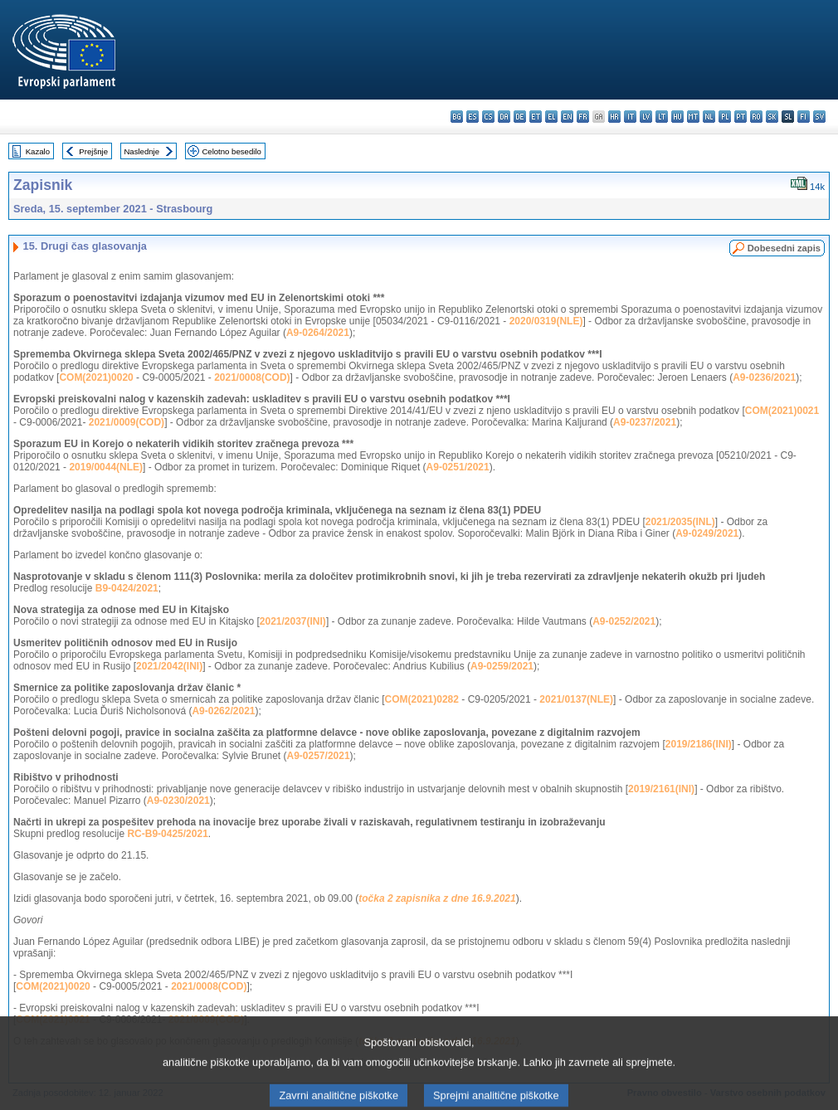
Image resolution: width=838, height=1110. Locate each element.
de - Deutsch (520, 116)
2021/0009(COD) (126, 422)
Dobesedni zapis (784, 248)
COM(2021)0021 (782, 410)
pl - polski (725, 116)
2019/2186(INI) (698, 744)
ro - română (756, 116)
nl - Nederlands (709, 116)
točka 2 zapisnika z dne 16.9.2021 (436, 898)
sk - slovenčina (772, 116)
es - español (472, 116)
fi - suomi (803, 116)
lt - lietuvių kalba (661, 116)
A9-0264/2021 (317, 332)
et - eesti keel (535, 116)
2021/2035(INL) (680, 522)
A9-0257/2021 (318, 756)
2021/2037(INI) (293, 621)
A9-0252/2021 (623, 621)
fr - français (583, 116)
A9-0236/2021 (764, 377)
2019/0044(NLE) (106, 467)
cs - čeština (488, 116)
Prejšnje (93, 151)
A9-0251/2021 (458, 467)
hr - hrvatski (614, 116)
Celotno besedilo (231, 151)
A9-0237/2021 (644, 422)
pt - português (740, 116)
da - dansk (504, 116)
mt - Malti (693, 116)
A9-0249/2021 (706, 533)
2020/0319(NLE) (546, 321)
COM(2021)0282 (422, 699)
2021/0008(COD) (252, 377)
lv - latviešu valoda (646, 116)
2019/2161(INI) (661, 789)
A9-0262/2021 (223, 711)
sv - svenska (819, 116)
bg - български (457, 116)
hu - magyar (677, 116)
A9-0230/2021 (178, 800)
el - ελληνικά (551, 116)
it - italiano (630, 116)
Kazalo (38, 151)
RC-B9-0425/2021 (167, 834)
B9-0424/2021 (126, 588)
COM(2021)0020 (96, 377)
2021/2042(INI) (169, 666)
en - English (567, 116)
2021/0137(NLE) (576, 699)
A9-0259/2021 (501, 666)
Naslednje (141, 151)
